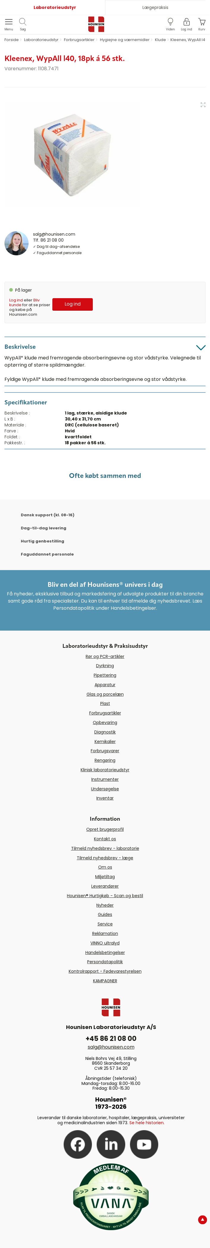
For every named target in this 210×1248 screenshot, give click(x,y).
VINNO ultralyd (105, 943)
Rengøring (105, 760)
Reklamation (105, 933)
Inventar (105, 798)
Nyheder (105, 905)
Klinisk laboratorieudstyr (105, 770)
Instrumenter (105, 779)
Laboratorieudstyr (55, 7)
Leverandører (105, 886)
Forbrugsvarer (105, 751)
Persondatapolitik (105, 962)
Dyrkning (105, 666)
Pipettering (105, 675)
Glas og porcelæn (105, 694)
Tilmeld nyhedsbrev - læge (105, 858)
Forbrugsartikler (105, 713)
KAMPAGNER (105, 981)
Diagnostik (105, 732)
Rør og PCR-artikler (105, 656)
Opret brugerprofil (105, 829)
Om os (105, 867)
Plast (105, 703)
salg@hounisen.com (54, 234)
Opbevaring (105, 722)
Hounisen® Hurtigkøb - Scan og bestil (105, 896)
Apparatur (105, 685)
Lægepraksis (155, 7)
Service (105, 924)
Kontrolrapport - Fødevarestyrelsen (105, 971)
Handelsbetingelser (105, 952)
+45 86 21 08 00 (111, 1038)
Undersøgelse (105, 789)
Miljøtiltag (105, 877)
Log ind (16, 300)
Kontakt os (105, 839)
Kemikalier (105, 742)
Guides (105, 914)
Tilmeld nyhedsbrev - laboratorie (105, 848)
